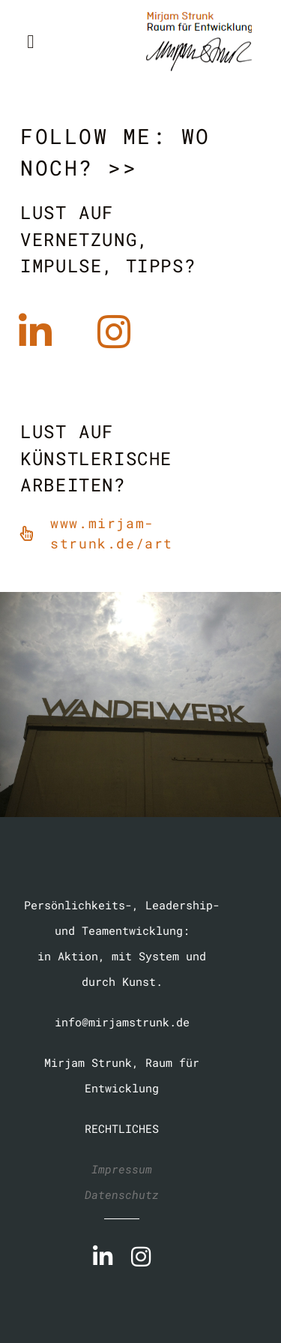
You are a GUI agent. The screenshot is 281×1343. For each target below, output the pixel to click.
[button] (30, 41)
